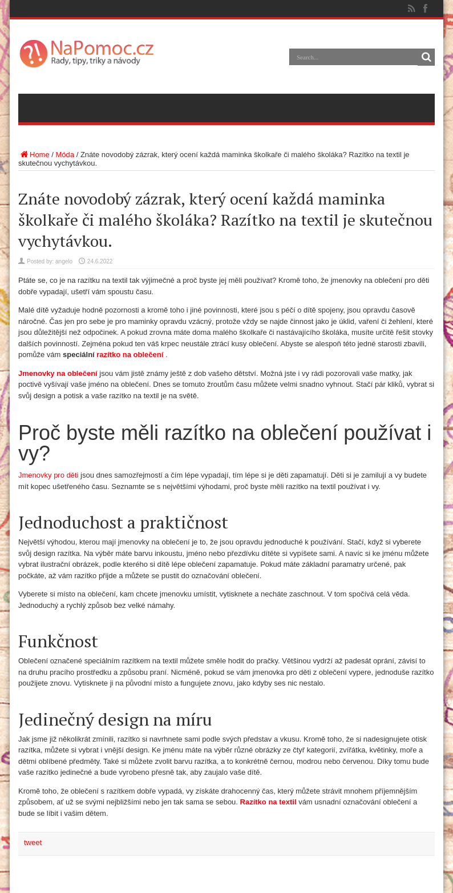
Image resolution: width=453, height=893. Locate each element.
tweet (33, 842)
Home (34, 154)
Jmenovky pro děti (49, 475)
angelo (63, 261)
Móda (65, 154)
